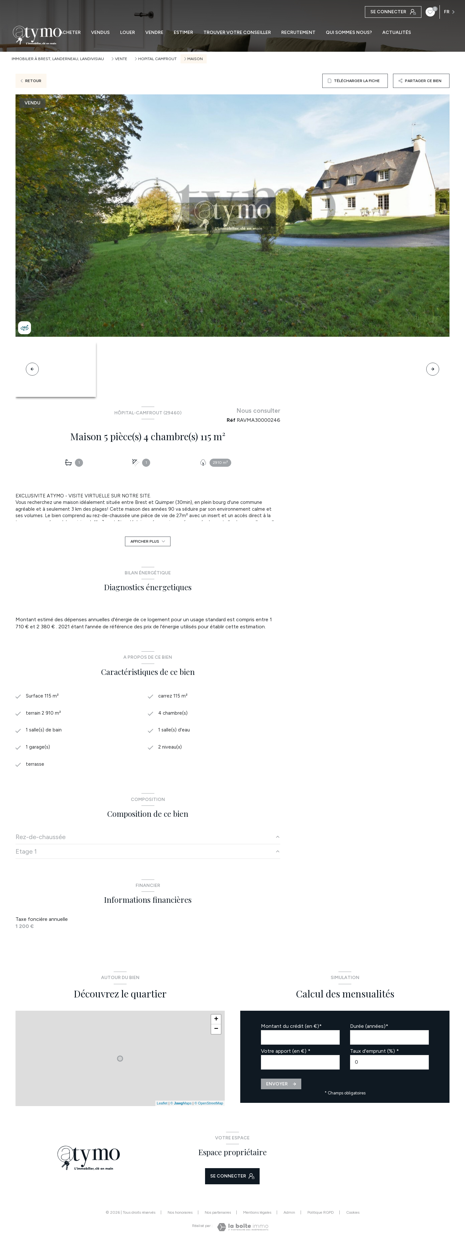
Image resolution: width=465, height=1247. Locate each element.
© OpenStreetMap (208, 1106)
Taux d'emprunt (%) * (374, 1053)
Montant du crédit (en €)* (291, 1029)
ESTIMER (183, 32)
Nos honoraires (180, 1215)
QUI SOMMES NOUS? (349, 32)
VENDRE (154, 32)
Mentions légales (257, 1215)
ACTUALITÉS (396, 32)
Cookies (352, 1215)
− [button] (216, 1032)
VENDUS (100, 32)
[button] (432, 369)
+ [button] (216, 1022)
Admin (289, 1215)
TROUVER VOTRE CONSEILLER (237, 32)
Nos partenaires (218, 1215)
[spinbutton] (389, 1065)
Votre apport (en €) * (285, 1053)
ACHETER (70, 32)
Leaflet (162, 1106)
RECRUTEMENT (298, 32)
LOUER (127, 32)
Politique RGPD (320, 1215)
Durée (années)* (369, 1029)
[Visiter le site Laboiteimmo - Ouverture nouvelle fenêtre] (242, 1230)
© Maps (181, 1106)
